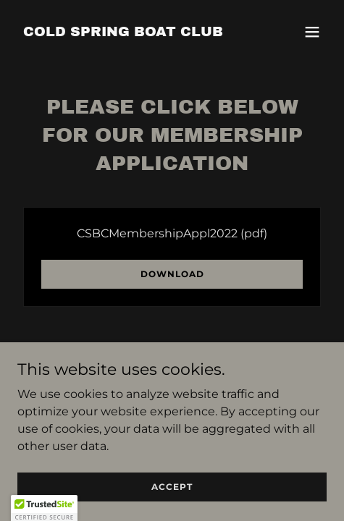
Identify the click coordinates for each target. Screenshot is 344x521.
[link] (123, 32)
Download (172, 273)
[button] (312, 31)
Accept (172, 506)
